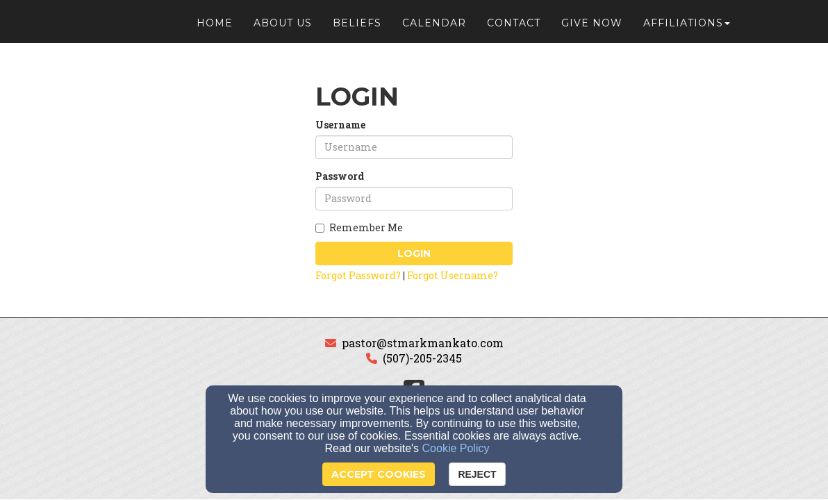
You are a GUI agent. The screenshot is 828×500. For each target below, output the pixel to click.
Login (414, 253)
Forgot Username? (452, 275)
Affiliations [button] (686, 29)
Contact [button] (513, 29)
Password (339, 176)
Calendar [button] (434, 29)
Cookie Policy (456, 448)
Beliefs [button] (357, 29)
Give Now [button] (591, 29)
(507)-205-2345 (422, 358)
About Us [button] (283, 29)
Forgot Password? (358, 275)
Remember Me (359, 227)
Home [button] (215, 29)
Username (340, 124)
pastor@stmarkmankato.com (423, 342)
